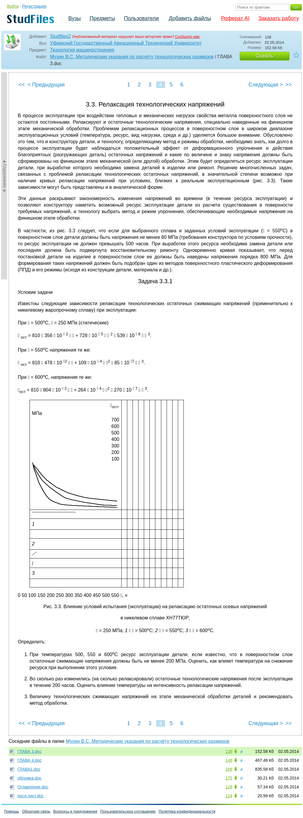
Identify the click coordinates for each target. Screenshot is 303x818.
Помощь (11, 811)
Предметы (102, 18)
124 (228, 795)
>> (289, 85)
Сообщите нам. (187, 36)
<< (22, 85)
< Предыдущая (46, 85)
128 (228, 787)
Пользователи (141, 18)
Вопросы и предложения (75, 811)
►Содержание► (4, 176)
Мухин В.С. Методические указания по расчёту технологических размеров (132, 56)
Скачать (264, 55)
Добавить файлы (190, 18)
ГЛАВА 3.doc (29, 751)
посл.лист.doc (30, 795)
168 (228, 769)
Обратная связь (36, 811)
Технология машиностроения (82, 49)
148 (228, 760)
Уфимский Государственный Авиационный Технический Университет (126, 43)
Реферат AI (235, 18)
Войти (13, 6)
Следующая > (266, 85)
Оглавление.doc (33, 787)
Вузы (74, 18)
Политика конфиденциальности (187, 811)
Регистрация (34, 6)
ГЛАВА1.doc (29, 769)
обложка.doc (29, 778)
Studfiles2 (60, 36)
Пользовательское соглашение (128, 811)
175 (228, 778)
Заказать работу (278, 18)
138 (228, 751)
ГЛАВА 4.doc (29, 760)
